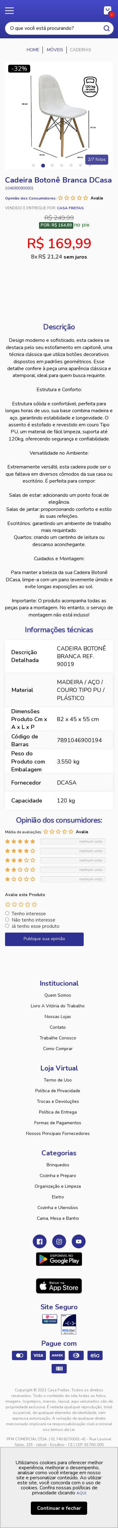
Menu (12, 11)
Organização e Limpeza (58, 1186)
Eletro (58, 1197)
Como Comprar (58, 1049)
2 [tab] (43, 165)
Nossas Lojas (58, 1017)
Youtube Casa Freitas (79, 1241)
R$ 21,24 (62, 256)
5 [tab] (71, 165)
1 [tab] (33, 165)
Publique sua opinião (44, 939)
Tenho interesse (29, 914)
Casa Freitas (59, 9)
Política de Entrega (58, 1112)
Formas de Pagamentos (57, 1123)
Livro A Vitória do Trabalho (58, 1006)
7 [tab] (90, 165)
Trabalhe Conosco (58, 1038)
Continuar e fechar (59, 1508)
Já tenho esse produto (35, 926)
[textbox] (59, 28)
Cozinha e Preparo (58, 1176)
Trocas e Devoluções (58, 1101)
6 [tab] (80, 165)
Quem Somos (57, 995)
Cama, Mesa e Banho (58, 1218)
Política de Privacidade (57, 1091)
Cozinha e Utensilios (57, 1208)
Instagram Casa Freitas (59, 1241)
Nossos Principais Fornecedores (58, 1133)
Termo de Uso (58, 1080)
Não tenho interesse (33, 920)
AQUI (81, 1493)
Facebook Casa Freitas (40, 1241)
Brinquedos (58, 1165)
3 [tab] (52, 165)
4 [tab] (62, 165)
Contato (58, 1027)
